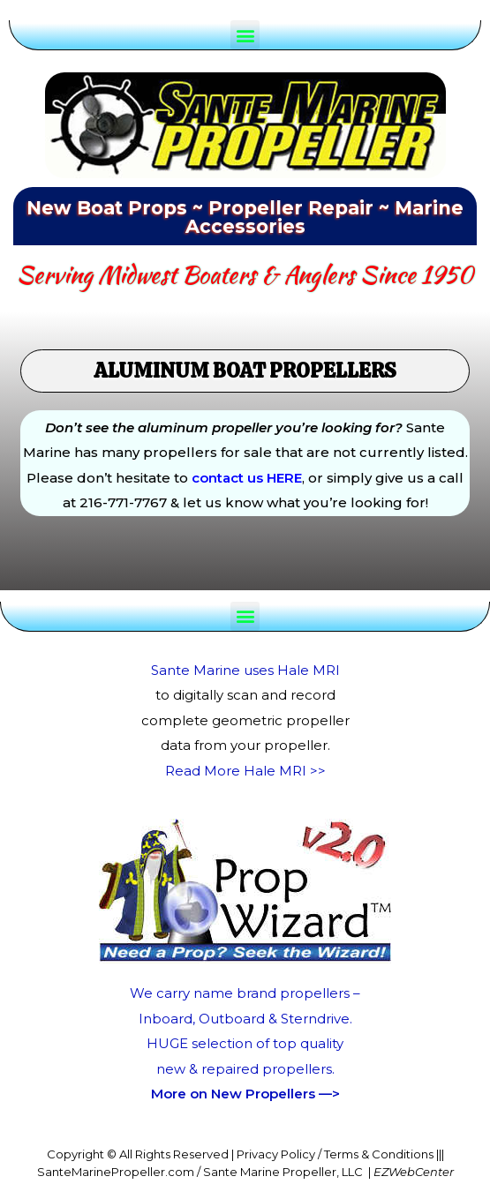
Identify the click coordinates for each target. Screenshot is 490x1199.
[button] (245, 34)
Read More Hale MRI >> (245, 770)
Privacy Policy (276, 1154)
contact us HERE (247, 477)
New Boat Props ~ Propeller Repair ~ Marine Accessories (245, 217)
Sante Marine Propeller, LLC (283, 1172)
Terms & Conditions (378, 1154)
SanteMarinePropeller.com (115, 1172)
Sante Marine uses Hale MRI (245, 670)
